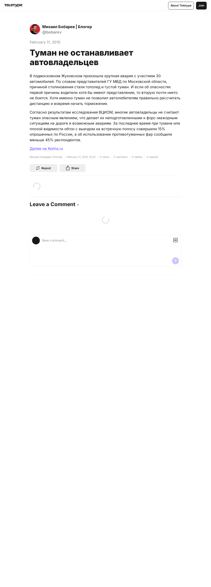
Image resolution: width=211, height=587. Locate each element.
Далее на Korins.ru (46, 148)
